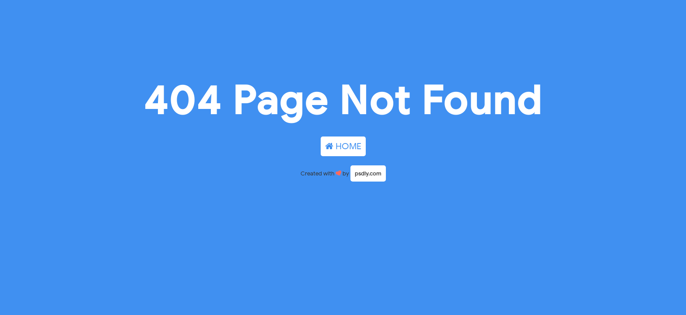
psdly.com (368, 173)
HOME (343, 146)
